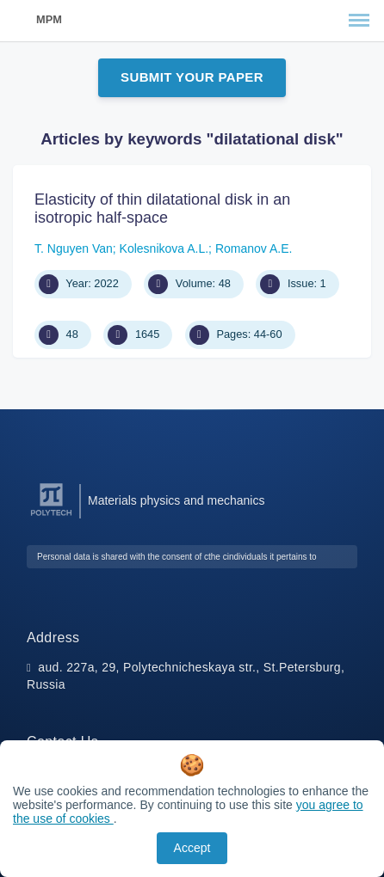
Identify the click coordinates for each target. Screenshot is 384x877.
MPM (49, 19)
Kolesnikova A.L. (164, 248)
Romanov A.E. (254, 248)
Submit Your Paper (192, 77)
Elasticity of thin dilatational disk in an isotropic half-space (162, 209)
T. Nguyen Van (73, 248)
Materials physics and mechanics (176, 500)
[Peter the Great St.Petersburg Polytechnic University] (51, 516)
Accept (192, 848)
